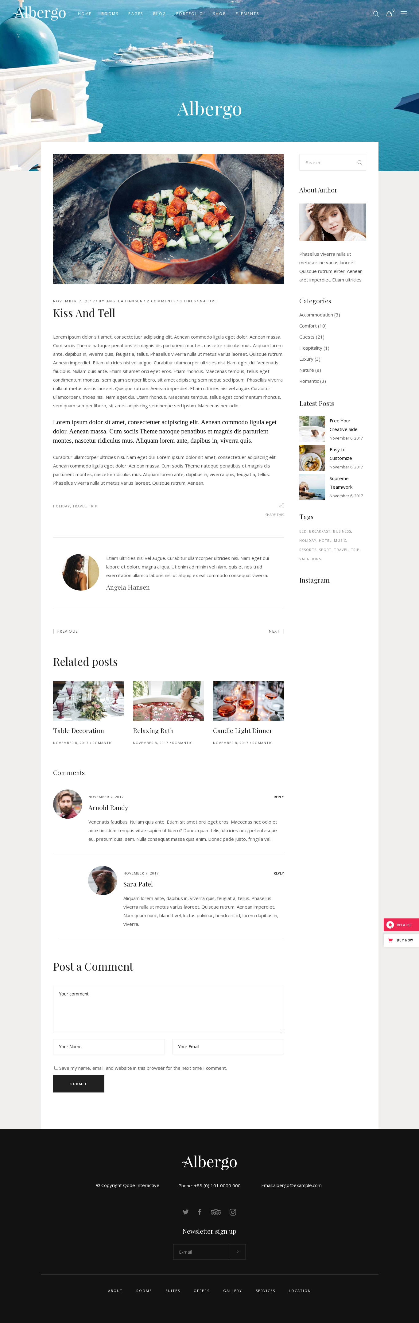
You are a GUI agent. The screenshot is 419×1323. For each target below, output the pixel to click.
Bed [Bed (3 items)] (303, 531)
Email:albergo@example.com (291, 1185)
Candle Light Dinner (243, 730)
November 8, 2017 (70, 742)
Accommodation (316, 315)
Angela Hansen (125, 301)
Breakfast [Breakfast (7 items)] (320, 531)
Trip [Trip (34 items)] (355, 549)
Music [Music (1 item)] (340, 540)
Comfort (308, 326)
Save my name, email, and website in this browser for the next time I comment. (143, 1068)
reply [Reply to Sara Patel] (279, 873)
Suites (172, 1290)
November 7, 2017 (74, 301)
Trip (93, 506)
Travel (79, 506)
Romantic (102, 742)
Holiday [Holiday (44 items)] (307, 540)
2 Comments (161, 301)
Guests (307, 337)
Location (300, 1290)
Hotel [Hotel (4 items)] (325, 540)
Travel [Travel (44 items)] (341, 549)
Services (265, 1290)
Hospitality (310, 348)
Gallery (232, 1290)
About (115, 1290)
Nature (208, 301)
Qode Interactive (141, 1185)
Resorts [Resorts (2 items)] (307, 549)
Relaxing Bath (153, 730)
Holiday (61, 506)
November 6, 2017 (346, 438)
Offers (202, 1290)
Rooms (144, 1290)
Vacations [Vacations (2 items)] (310, 559)
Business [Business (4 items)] (342, 531)
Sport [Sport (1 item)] (325, 549)
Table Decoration (78, 730)
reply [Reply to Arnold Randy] (279, 796)
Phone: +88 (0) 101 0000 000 (209, 1185)
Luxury (306, 359)
